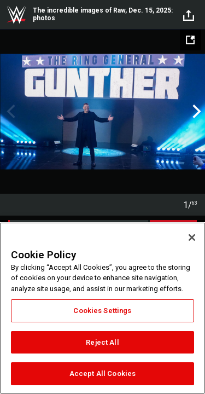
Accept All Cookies (102, 373)
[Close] (192, 237)
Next (195, 111)
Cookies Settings (102, 310)
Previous (9, 111)
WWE (16, 14)
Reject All (102, 342)
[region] (102, 308)
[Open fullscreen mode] (190, 40)
